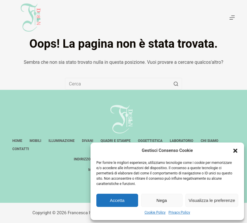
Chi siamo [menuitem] (209, 141)
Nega (161, 200)
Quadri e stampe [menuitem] (115, 141)
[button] (235, 151)
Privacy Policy (179, 212)
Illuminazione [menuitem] (61, 141)
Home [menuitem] (17, 141)
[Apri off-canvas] (232, 17)
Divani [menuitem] (87, 141)
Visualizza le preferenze (212, 200)
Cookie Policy (155, 212)
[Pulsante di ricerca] (176, 84)
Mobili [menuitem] (35, 141)
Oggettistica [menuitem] (150, 141)
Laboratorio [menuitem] (181, 141)
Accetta (117, 200)
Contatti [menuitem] (20, 149)
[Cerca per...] (123, 84)
